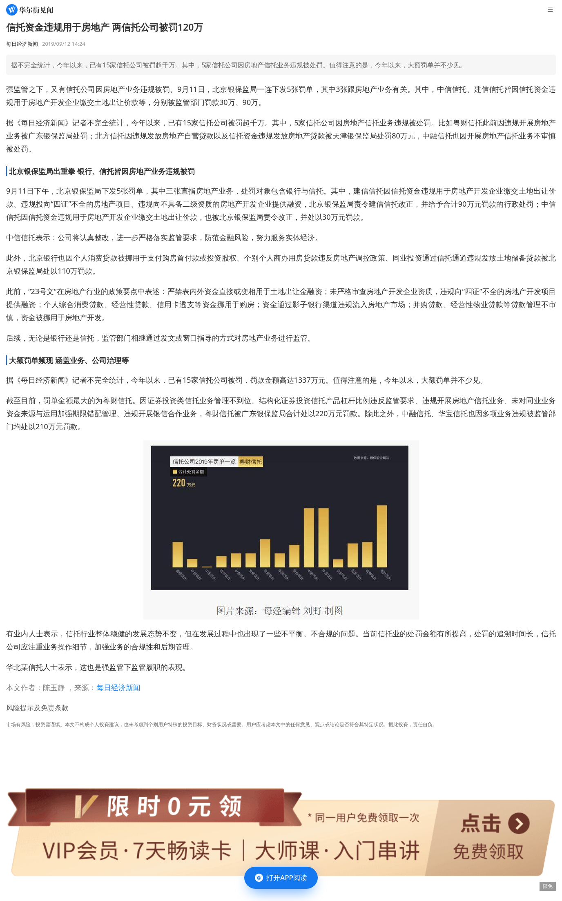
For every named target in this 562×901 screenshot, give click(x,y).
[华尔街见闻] (29, 10)
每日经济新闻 (118, 687)
